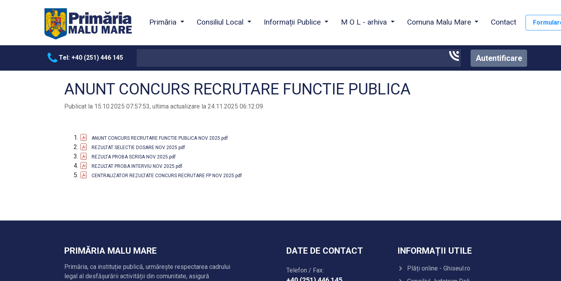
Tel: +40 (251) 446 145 (85, 57)
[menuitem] (503, 23)
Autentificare (499, 58)
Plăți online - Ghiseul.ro (438, 268)
